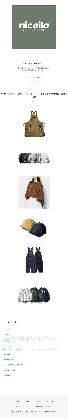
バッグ (19, 349)
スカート (42, 339)
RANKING (6, 329)
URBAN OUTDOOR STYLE (12, 365)
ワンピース (50, 339)
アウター (6, 337)
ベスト (14, 337)
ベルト (34, 349)
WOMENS (6, 354)
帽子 (4, 349)
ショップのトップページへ (34, 77)
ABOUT (27, 401)
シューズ (42, 349)
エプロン (12, 349)
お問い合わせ (34, 81)
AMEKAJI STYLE (9, 370)
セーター (38, 337)
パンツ (34, 339)
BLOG (38, 401)
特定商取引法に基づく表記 (44, 406)
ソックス (27, 349)
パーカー (21, 337)
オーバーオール (8, 339)
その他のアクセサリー (54, 349)
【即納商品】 (7, 375)
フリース (29, 337)
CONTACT (49, 401)
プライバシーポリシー (23, 406)
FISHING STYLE (9, 360)
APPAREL (6, 334)
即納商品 (6, 341)
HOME (17, 401)
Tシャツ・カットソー (22, 339)
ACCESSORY (8, 346)
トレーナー (46, 337)
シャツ (55, 337)
